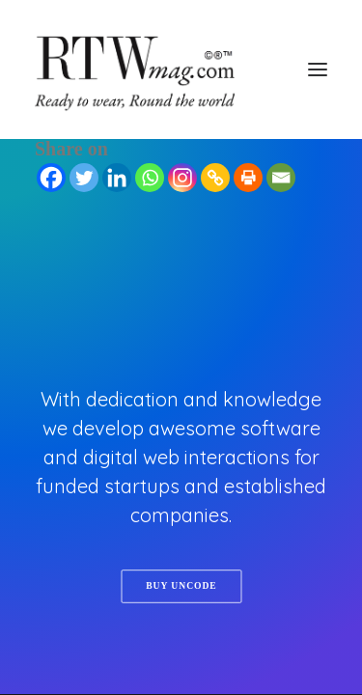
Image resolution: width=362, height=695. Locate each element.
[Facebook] (51, 177)
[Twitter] (84, 177)
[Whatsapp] (149, 177)
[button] (317, 69)
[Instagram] (182, 177)
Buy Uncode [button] (181, 586)
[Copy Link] (215, 177)
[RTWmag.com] (181, 69)
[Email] (280, 177)
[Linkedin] (116, 177)
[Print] (248, 177)
